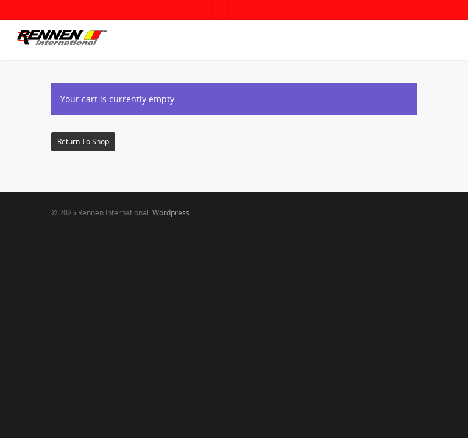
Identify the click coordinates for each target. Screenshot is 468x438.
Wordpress (171, 212)
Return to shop (83, 141)
